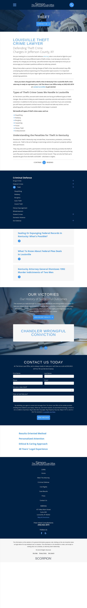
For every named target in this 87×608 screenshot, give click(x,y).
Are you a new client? (20, 387)
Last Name (47, 373)
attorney (46, 56)
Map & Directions (43, 517)
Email (46, 380)
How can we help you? (20, 394)
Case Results (43, 491)
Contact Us (43, 500)
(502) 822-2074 (43, 525)
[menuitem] (42, 180)
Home (43, 473)
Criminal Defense (43, 482)
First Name (16, 373)
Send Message (43, 418)
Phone (15, 380)
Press (43, 496)
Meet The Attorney (43, 478)
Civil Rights (43, 487)
